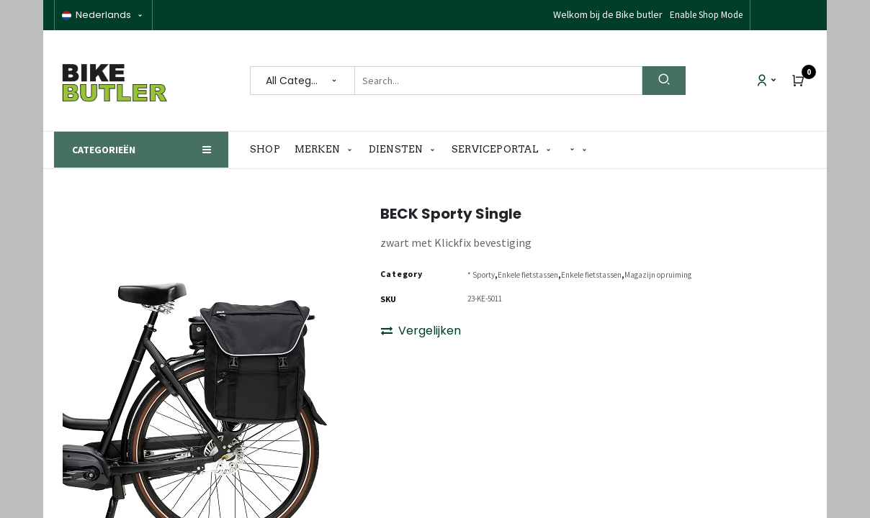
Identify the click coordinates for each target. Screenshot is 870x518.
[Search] (664, 80)
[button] (578, 150)
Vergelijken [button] (421, 330)
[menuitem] (268, 150)
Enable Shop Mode (706, 15)
